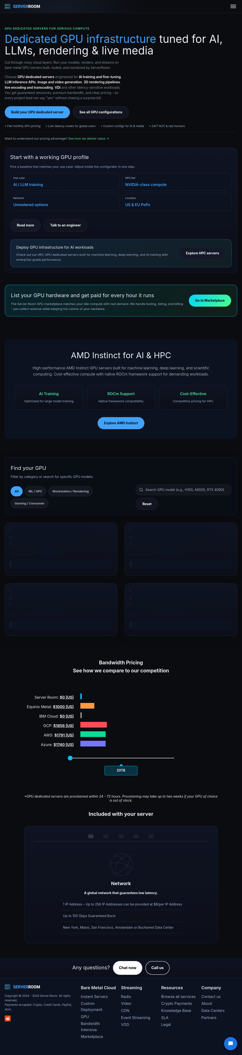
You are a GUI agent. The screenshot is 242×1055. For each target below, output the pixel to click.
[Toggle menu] (233, 6)
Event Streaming (135, 1017)
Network (18, 198)
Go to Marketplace (210, 300)
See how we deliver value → (88, 138)
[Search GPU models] (183, 489)
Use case (19, 178)
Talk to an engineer (65, 225)
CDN (125, 1010)
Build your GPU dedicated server (37, 112)
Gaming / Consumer (29, 503)
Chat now (127, 967)
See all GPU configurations (100, 112)
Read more (25, 225)
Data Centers (213, 1010)
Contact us (211, 996)
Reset (146, 504)
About (206, 1003)
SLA (164, 1017)
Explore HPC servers (202, 253)
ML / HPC (35, 491)
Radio (126, 996)
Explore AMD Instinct (121, 423)
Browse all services (178, 996)
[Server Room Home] (22, 6)
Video (126, 1003)
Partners (208, 1017)
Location (130, 198)
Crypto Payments (176, 1003)
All (17, 491)
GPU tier (130, 178)
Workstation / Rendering (70, 491)
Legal (166, 1024)
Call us (157, 967)
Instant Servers (94, 996)
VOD (125, 1024)
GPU (85, 1016)
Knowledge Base (176, 1010)
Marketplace (92, 1036)
